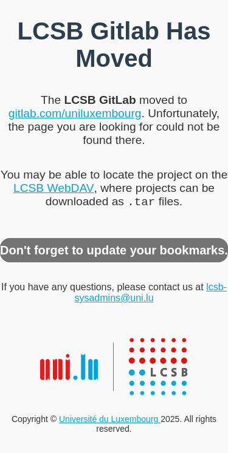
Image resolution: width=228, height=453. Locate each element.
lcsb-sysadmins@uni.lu (150, 293)
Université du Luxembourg (110, 420)
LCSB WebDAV (53, 186)
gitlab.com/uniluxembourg (75, 112)
